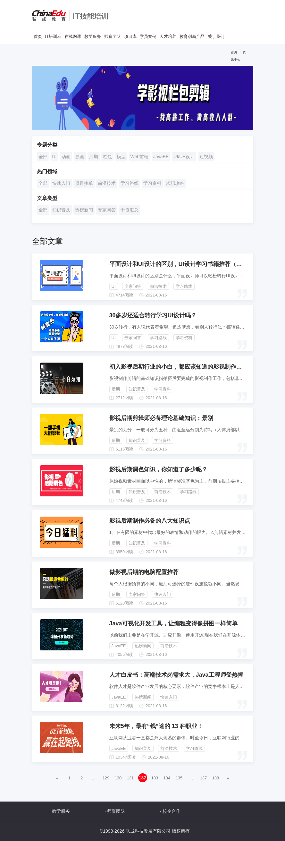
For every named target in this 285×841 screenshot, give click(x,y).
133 (154, 778)
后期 (93, 156)
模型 (121, 156)
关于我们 (216, 36)
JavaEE (161, 156)
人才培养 (168, 36)
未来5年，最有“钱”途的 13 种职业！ (156, 726)
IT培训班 (53, 36)
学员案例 (148, 36)
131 (130, 778)
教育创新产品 (192, 36)
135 (179, 778)
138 (215, 778)
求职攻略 (175, 183)
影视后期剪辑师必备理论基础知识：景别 (161, 418)
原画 (79, 156)
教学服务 (92, 36)
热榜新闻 (84, 209)
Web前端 (139, 156)
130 (118, 778)
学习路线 (129, 183)
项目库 (130, 36)
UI (54, 156)
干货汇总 (129, 209)
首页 (38, 36)
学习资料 (152, 183)
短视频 (206, 156)
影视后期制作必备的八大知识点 (149, 521)
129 (106, 778)
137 (203, 778)
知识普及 (61, 209)
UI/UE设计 (183, 156)
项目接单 (84, 183)
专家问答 (107, 209)
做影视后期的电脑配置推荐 (144, 572)
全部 (42, 156)
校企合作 (171, 811)
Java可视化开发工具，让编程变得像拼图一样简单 (173, 623)
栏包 (107, 156)
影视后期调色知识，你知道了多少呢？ (158, 469)
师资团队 (112, 36)
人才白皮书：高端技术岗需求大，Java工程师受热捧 (176, 675)
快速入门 (61, 183)
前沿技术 (107, 183)
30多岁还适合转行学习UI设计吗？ (153, 315)
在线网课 (72, 36)
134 (167, 778)
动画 (66, 156)
